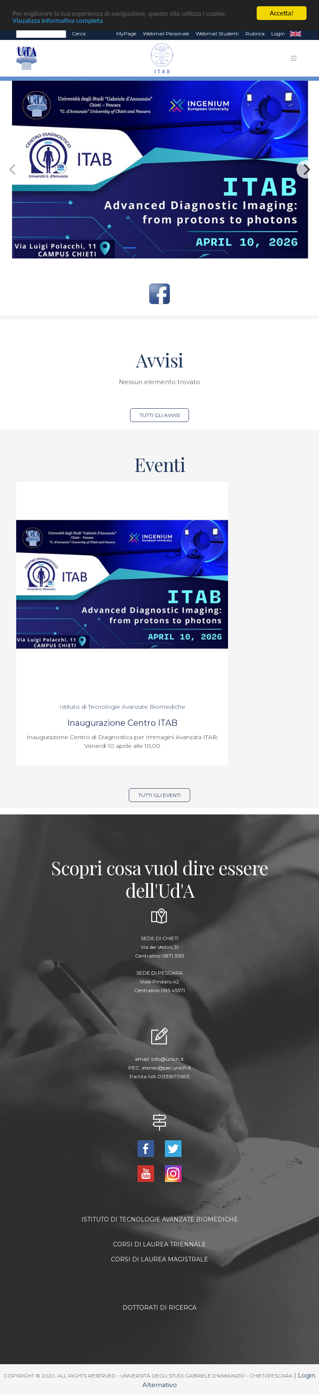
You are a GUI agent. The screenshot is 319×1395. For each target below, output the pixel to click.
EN (295, 33)
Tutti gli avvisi (160, 415)
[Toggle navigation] (294, 58)
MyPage (126, 33)
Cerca (79, 33)
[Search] (41, 34)
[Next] (306, 169)
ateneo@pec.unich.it (166, 1068)
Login (278, 33)
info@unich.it (167, 1059)
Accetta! (282, 13)
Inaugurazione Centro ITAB (122, 723)
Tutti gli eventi (159, 795)
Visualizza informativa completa (57, 20)
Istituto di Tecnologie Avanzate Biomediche (122, 706)
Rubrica (255, 33)
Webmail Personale (166, 33)
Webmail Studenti (217, 33)
